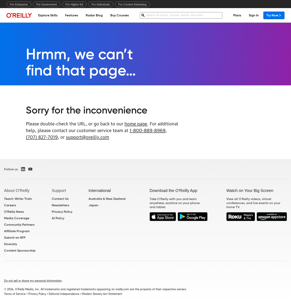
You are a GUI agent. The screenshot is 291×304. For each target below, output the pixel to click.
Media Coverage (16, 218)
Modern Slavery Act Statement (102, 294)
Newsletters (60, 205)
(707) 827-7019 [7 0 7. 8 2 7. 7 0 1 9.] (42, 136)
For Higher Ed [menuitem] (74, 4)
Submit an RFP (14, 237)
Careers (10, 205)
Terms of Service (14, 294)
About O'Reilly (17, 190)
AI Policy (58, 218)
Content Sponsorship (20, 250)
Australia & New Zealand (107, 199)
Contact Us (60, 199)
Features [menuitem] (71, 15)
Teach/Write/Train (18, 199)
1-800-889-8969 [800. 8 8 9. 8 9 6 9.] (148, 130)
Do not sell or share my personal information (33, 281)
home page (135, 123)
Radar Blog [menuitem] (94, 15)
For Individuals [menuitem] (101, 4)
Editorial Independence (64, 294)
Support (59, 190)
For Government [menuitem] (46, 4)
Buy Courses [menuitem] (119, 15)
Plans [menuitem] (237, 15)
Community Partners (19, 224)
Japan (93, 205)
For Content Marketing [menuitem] (132, 4)
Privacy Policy (62, 212)
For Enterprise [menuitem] (19, 4)
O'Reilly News (14, 212)
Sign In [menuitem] (254, 15)
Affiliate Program (17, 231)
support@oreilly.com (87, 136)
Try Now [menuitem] (274, 15)
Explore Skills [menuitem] (47, 15)
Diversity (10, 244)
